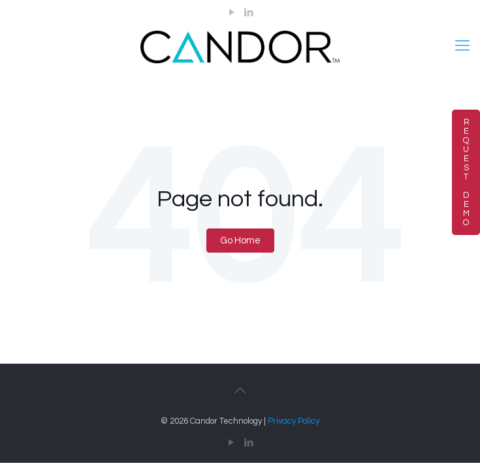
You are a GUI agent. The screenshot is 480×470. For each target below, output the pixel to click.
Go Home (240, 240)
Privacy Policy (293, 421)
